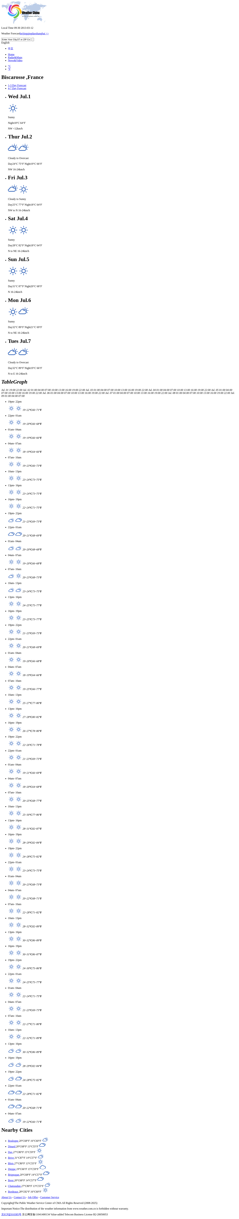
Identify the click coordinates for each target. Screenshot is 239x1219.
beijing (23, 33)
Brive (11, 1157)
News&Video (15, 60)
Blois (11, 1163)
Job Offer (33, 1197)
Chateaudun (14, 1186)
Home (11, 54)
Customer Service (49, 1197)
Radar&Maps (15, 57)
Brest (11, 1180)
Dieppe (12, 1169)
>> (47, 33)
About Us (6, 1197)
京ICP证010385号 (11, 1214)
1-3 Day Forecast (17, 85)
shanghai (40, 33)
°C (9, 66)
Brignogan (14, 1174)
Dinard (12, 1146)
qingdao (31, 33)
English (5, 42)
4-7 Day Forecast (17, 88)
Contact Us (20, 1197)
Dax (10, 1152)
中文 (10, 48)
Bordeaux (13, 1191)
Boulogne (13, 1140)
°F (9, 69)
